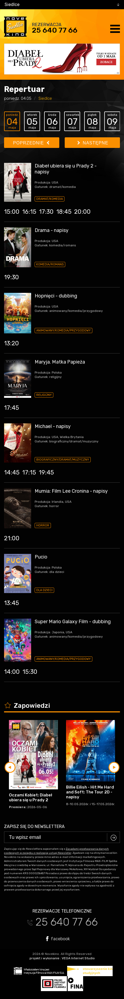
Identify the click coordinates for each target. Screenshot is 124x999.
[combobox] (62, 4)
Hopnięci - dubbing (56, 296)
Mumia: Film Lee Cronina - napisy (71, 491)
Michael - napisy (53, 426)
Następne (93, 143)
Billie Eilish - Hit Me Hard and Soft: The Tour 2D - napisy (90, 792)
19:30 (11, 277)
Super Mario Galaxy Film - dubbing (73, 622)
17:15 (29, 472)
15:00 (11, 211)
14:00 (12, 671)
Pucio (41, 557)
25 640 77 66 (54, 30)
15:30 (29, 671)
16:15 (29, 211)
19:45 (46, 472)
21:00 (11, 538)
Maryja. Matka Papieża (60, 362)
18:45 (63, 211)
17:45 (11, 407)
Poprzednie (31, 143)
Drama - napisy (51, 230)
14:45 (11, 472)
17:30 (46, 211)
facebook (58, 938)
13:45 (11, 603)
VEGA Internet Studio (78, 958)
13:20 (11, 343)
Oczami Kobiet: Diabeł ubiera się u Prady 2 (30, 797)
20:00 (82, 211)
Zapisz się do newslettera (34, 826)
